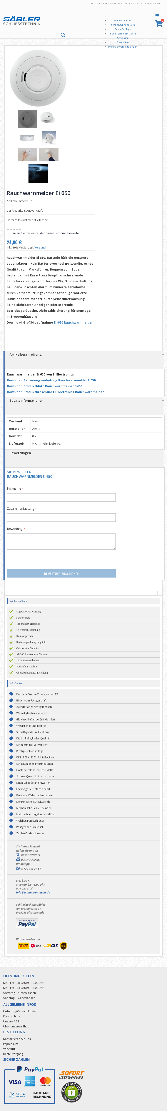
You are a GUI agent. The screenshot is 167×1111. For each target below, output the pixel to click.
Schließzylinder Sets (123, 24)
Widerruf (9, 1048)
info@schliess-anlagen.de (33, 892)
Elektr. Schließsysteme (123, 33)
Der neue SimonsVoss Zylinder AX (37, 694)
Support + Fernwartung (28, 611)
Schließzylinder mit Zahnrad (33, 732)
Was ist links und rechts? (31, 725)
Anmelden (125, 3)
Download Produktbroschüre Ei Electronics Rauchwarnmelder (57, 391)
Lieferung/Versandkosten (20, 1011)
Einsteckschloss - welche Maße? (35, 770)
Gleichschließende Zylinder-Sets (35, 719)
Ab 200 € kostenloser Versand (32, 653)
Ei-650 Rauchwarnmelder (74, 322)
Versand (41, 247)
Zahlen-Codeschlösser (30, 833)
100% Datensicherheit (27, 660)
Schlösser (122, 37)
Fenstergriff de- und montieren (35, 795)
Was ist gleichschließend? (31, 713)
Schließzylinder (123, 20)
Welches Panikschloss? (30, 820)
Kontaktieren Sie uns (105, 3)
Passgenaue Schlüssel (29, 826)
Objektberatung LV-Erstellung (32, 672)
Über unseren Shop (16, 1026)
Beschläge (123, 42)
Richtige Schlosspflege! (30, 751)
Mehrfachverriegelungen (122, 46)
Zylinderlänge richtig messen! (34, 706)
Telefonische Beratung (28, 629)
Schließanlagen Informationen (34, 763)
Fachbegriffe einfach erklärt (33, 788)
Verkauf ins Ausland (26, 666)
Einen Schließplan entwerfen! (33, 782)
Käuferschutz (23, 617)
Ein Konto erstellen (146, 3)
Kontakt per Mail (25, 635)
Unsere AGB (11, 1021)
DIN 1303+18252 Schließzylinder (36, 757)
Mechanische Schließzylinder (33, 807)
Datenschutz (11, 1016)
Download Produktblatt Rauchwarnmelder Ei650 (46, 385)
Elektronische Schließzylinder (34, 801)
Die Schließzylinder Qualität (33, 738)
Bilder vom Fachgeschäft (31, 700)
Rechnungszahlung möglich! (31, 641)
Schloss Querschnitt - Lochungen (36, 776)
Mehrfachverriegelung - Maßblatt (36, 814)
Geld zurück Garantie (27, 647)
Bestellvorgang (13, 1053)
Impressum (10, 1043)
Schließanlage (123, 29)
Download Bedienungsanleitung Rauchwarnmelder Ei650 (52, 379)
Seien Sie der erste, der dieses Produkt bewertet (48, 232)
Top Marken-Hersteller (28, 623)
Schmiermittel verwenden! (32, 744)
